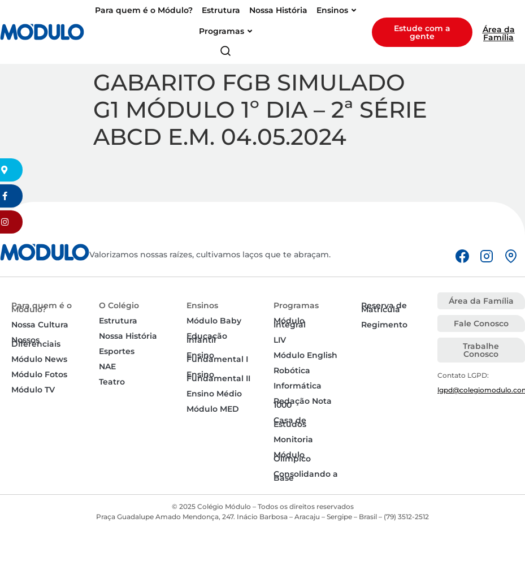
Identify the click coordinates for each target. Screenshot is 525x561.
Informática (298, 386)
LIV (280, 340)
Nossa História (128, 336)
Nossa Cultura (39, 325)
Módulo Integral (290, 323)
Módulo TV (33, 390)
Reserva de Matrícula (384, 307)
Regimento (384, 325)
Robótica (292, 370)
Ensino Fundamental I (217, 357)
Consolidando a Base (306, 476)
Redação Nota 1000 (303, 403)
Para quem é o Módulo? (41, 307)
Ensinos (202, 305)
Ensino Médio (214, 394)
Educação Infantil (206, 338)
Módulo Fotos (39, 374)
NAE (107, 366)
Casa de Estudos (290, 422)
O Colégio (119, 305)
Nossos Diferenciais (35, 342)
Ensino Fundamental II (218, 376)
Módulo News (39, 359)
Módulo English (305, 355)
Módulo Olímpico (292, 457)
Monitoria (293, 439)
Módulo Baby (213, 321)
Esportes (116, 351)
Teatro (112, 382)
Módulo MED (212, 409)
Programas (296, 305)
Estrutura (118, 321)
